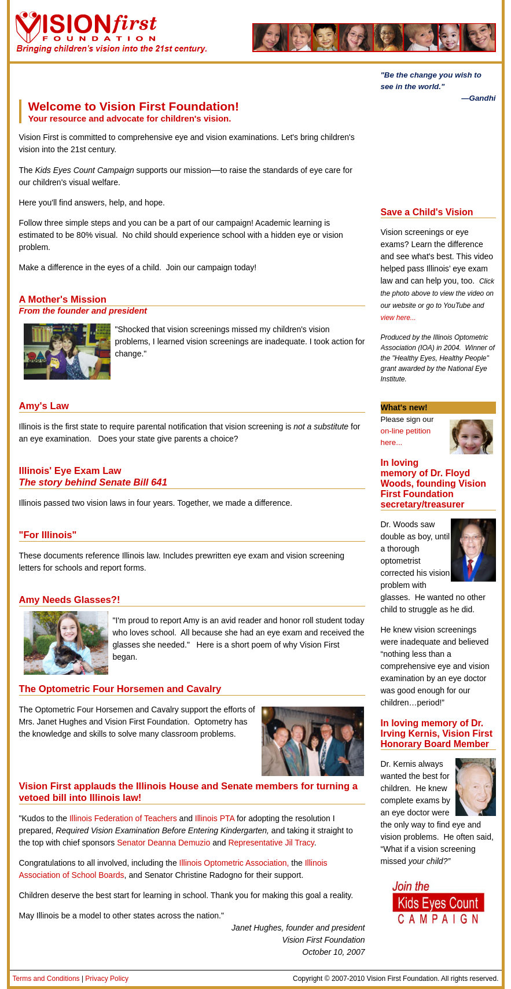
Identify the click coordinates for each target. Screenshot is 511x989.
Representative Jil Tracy (271, 842)
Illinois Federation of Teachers (123, 818)
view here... (398, 318)
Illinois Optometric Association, (234, 862)
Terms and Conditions (46, 979)
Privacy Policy (106, 979)
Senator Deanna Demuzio (163, 842)
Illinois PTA (214, 818)
